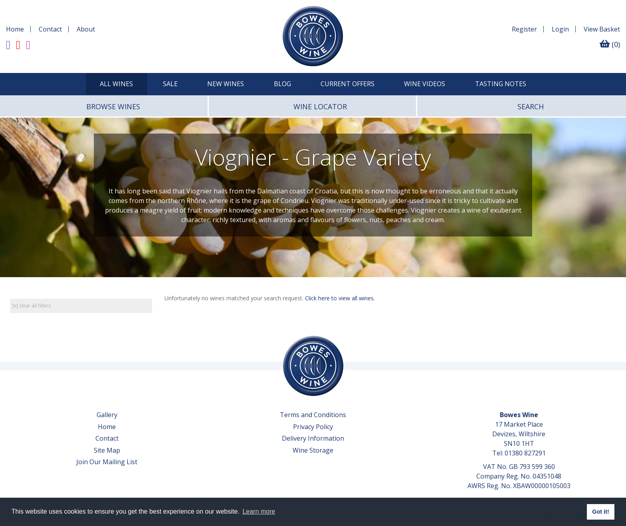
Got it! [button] (600, 511)
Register (524, 29)
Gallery (107, 414)
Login (560, 29)
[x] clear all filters (31, 305)
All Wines (116, 84)
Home (15, 29)
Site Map (107, 450)
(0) (610, 44)
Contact (50, 29)
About (86, 29)
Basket (602, 29)
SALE (170, 84)
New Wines (225, 84)
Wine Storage (313, 450)
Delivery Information (313, 438)
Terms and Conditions (313, 414)
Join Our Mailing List (106, 461)
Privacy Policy (313, 426)
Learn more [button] (258, 511)
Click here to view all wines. (340, 298)
